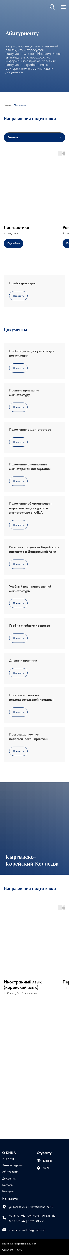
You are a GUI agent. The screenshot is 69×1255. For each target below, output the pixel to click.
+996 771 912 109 (20, 1215)
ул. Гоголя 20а (18, 1207)
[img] (8, 11)
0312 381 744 (17, 1221)
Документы (9, 1178)
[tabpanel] (34, 205)
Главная (7, 105)
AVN (46, 1167)
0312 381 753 (36, 1221)
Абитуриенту (10, 1171)
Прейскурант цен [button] (22, 283)
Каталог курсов (12, 1165)
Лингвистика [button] (16, 227)
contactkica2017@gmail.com (27, 1230)
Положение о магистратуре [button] (30, 429)
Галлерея (8, 1191)
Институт (8, 1158)
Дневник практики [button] (23, 660)
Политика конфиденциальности (19, 1243)
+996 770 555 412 (44, 1215)
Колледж (7, 1185)
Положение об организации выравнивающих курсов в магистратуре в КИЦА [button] (30, 507)
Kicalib (47, 1160)
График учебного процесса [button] (29, 625)
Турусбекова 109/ (40, 1207)
